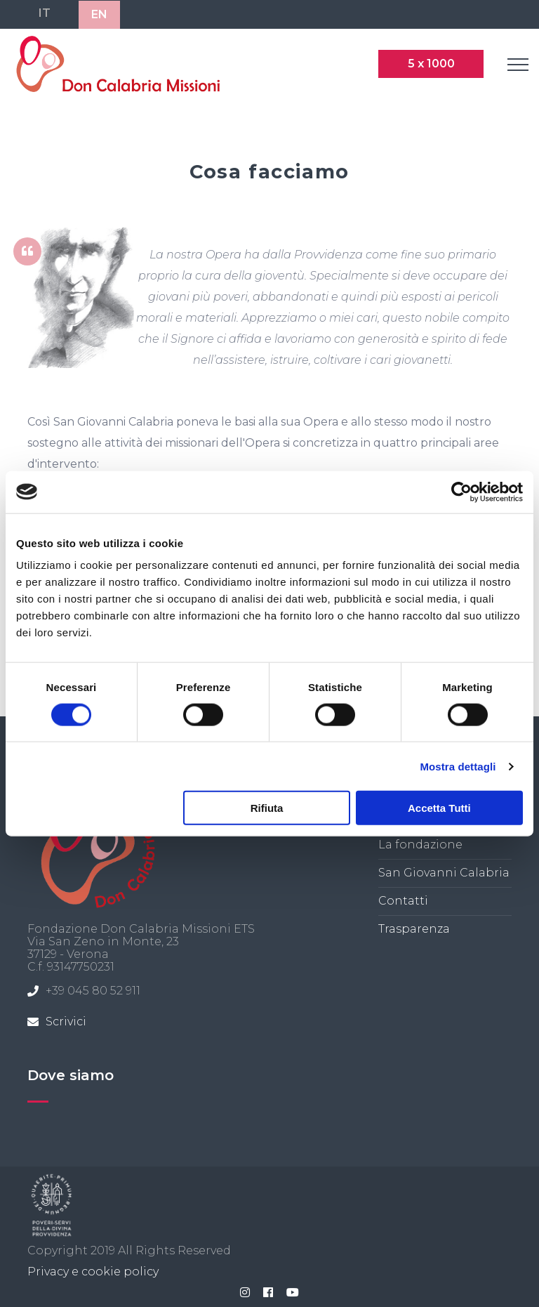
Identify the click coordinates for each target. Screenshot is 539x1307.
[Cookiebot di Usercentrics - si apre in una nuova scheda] (461, 491)
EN (99, 14)
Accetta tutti (439, 808)
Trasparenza (414, 928)
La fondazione (420, 844)
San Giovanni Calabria (444, 872)
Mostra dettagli (457, 766)
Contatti (403, 900)
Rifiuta (267, 808)
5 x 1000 (431, 63)
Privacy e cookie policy (93, 1271)
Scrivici (66, 1021)
